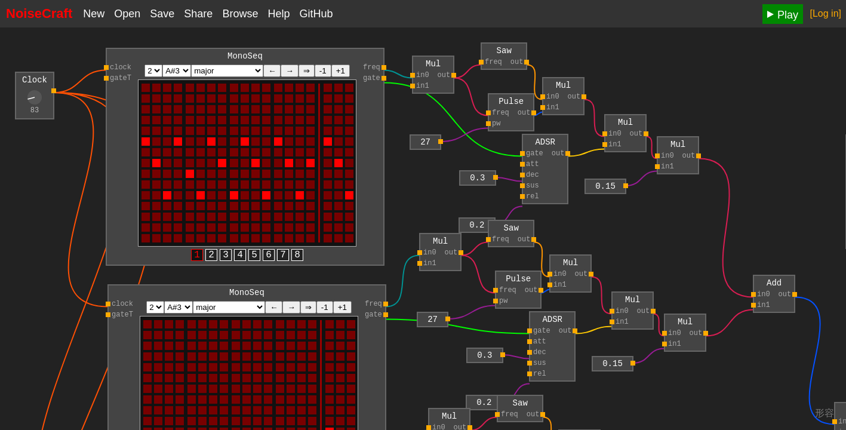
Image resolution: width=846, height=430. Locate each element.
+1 (340, 72)
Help (278, 14)
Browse (240, 14)
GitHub (316, 14)
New (93, 14)
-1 (323, 72)
